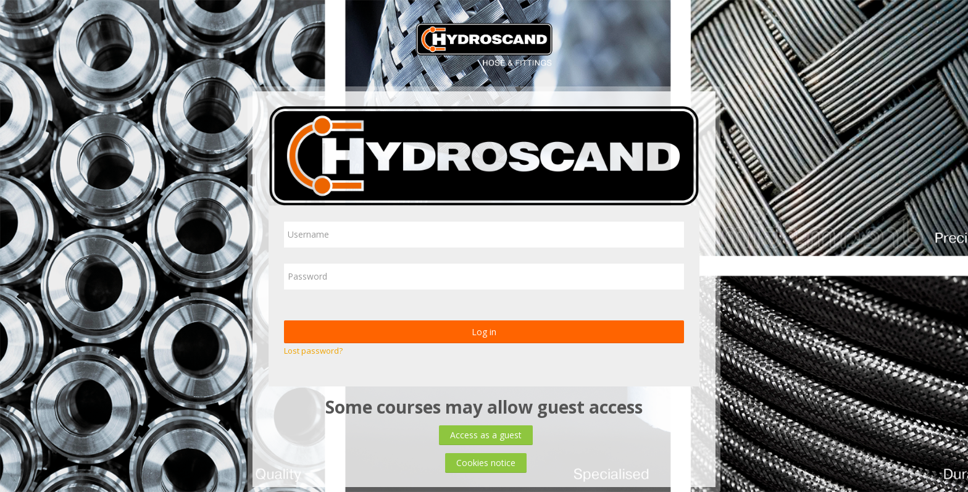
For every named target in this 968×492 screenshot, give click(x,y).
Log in (484, 332)
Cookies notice (485, 463)
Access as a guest (486, 435)
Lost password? (313, 350)
